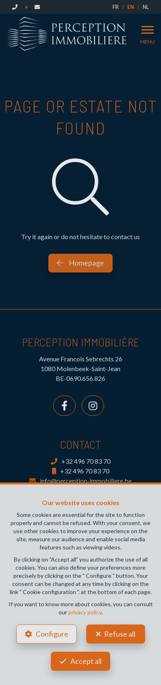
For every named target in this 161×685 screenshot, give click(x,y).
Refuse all (119, 633)
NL (146, 7)
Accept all (86, 661)
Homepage (80, 262)
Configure (52, 633)
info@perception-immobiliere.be (80, 480)
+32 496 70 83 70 (81, 461)
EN (130, 7)
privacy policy (85, 612)
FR (116, 7)
